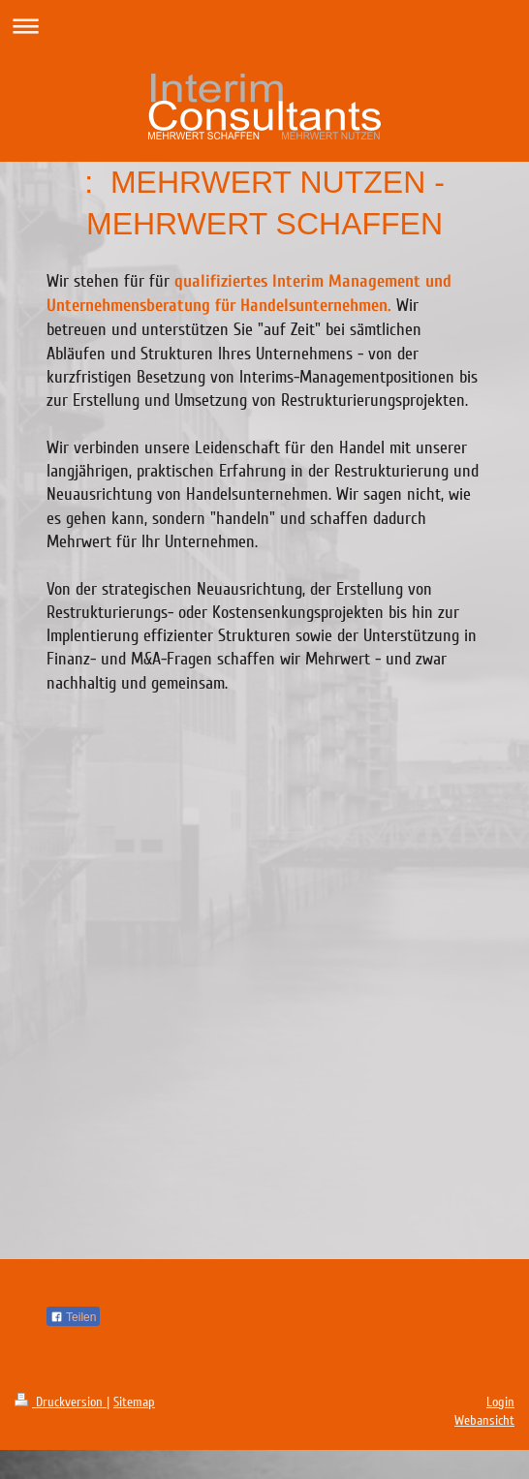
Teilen (73, 1317)
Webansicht (484, 1420)
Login (500, 1402)
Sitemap (134, 1402)
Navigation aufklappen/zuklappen (264, 25)
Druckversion (61, 1402)
